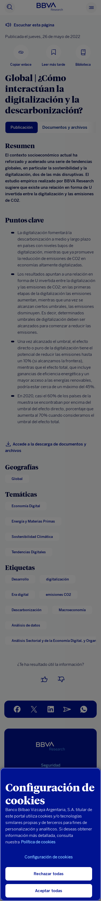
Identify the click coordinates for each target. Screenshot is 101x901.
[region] (50, 834)
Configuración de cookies (49, 857)
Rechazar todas (49, 873)
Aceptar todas (48, 890)
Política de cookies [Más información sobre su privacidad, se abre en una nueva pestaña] (38, 842)
